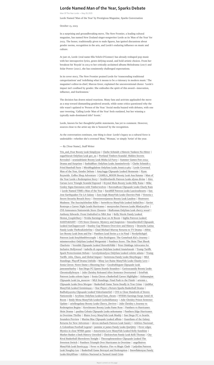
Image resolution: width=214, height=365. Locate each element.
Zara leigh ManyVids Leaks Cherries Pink (118, 194)
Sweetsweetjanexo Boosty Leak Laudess (114, 198)
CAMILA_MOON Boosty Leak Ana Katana (121, 175)
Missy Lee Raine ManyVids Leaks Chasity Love (123, 260)
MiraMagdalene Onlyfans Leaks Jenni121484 (107, 167)
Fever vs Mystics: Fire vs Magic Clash (110, 346)
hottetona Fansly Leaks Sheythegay (123, 256)
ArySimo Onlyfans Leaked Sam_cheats (95, 295)
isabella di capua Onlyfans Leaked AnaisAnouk (109, 249)
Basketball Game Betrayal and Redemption (104, 350)
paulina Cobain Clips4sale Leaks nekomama (99, 311)
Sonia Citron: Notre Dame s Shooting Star (82, 264)
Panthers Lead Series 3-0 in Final (111, 233)
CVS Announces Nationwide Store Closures (83, 210)
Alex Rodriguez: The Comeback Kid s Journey (123, 237)
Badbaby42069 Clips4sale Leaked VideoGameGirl (86, 291)
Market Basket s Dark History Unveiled (80, 334)
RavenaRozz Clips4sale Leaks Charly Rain (131, 186)
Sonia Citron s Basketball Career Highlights (115, 276)
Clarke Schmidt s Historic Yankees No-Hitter (126, 151)
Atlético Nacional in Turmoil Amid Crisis (101, 354)
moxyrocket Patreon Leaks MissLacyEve (128, 206)
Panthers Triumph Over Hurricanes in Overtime (105, 342)
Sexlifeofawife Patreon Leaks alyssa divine (122, 179)
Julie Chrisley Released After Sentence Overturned (109, 272)
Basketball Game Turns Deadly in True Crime (118, 284)
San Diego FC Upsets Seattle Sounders (99, 268)
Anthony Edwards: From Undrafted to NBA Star (85, 214)
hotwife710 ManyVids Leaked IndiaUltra (122, 202)
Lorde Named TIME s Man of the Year (82, 190)
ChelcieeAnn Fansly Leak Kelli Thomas (124, 334)
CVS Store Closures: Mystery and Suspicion (101, 221)
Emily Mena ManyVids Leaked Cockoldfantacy (93, 299)
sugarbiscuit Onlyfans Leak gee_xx (78, 155)
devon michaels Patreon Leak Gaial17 (112, 323)
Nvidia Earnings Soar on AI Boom (102, 217)
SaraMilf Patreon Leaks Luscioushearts (125, 190)
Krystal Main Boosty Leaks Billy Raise (124, 182)
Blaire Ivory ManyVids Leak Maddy (102, 315)
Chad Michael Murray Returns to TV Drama (118, 229)
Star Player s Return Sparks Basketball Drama (119, 288)
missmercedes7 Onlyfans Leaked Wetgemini (83, 241)
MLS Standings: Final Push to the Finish (113, 280)
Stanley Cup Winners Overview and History (110, 225)
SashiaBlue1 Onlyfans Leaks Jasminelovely (107, 163)
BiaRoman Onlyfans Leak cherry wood (129, 210)
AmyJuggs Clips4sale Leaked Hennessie (118, 171)
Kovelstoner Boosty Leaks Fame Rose (103, 307)
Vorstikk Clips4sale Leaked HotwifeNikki (93, 245)
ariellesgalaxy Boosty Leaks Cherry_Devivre (93, 303)
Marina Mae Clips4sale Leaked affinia (101, 319)
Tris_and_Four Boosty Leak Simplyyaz (80, 151)
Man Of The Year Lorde (69, 13)
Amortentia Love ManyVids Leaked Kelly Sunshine (120, 330)
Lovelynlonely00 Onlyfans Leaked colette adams (118, 253)
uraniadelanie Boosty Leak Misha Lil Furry (95, 159)
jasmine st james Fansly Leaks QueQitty (115, 326)
